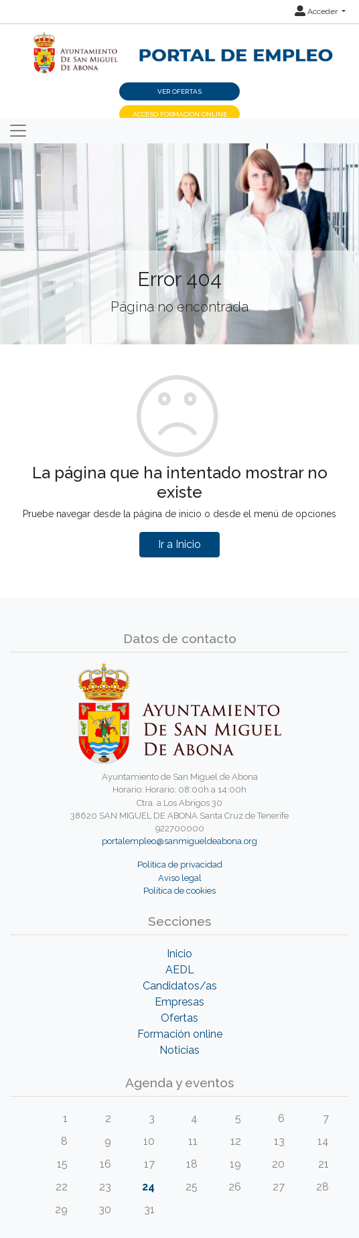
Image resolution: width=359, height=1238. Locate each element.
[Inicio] (179, 45)
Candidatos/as (180, 985)
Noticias (179, 1050)
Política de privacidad (179, 864)
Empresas (179, 1001)
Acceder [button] (317, 11)
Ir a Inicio (179, 544)
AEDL (179, 969)
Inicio (179, 953)
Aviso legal (180, 878)
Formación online (179, 1034)
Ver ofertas (179, 91)
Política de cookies (179, 891)
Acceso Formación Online (180, 114)
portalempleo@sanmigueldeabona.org (179, 841)
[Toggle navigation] (18, 130)
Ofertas (179, 1018)
